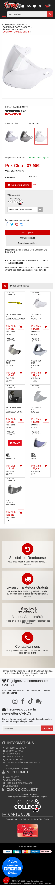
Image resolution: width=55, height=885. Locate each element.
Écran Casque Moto (13, 29)
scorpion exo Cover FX (36, 316)
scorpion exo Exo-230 (36, 409)
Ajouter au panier (18, 185)
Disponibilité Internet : (15, 157)
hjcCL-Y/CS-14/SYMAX (10, 502)
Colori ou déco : (12, 123)
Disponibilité (15, 200)
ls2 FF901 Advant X (10, 456)
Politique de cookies (16, 768)
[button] (6, 880)
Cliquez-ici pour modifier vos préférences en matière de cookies (27, 883)
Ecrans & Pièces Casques (16, 27)
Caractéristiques (27, 238)
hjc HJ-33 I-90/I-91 (34, 456)
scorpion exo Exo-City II (36, 364)
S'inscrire (47, 728)
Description (27, 232)
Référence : (10, 177)
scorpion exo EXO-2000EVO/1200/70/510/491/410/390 (21, 316)
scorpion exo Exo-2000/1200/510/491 (14, 409)
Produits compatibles (27, 243)
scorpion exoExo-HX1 (11, 363)
